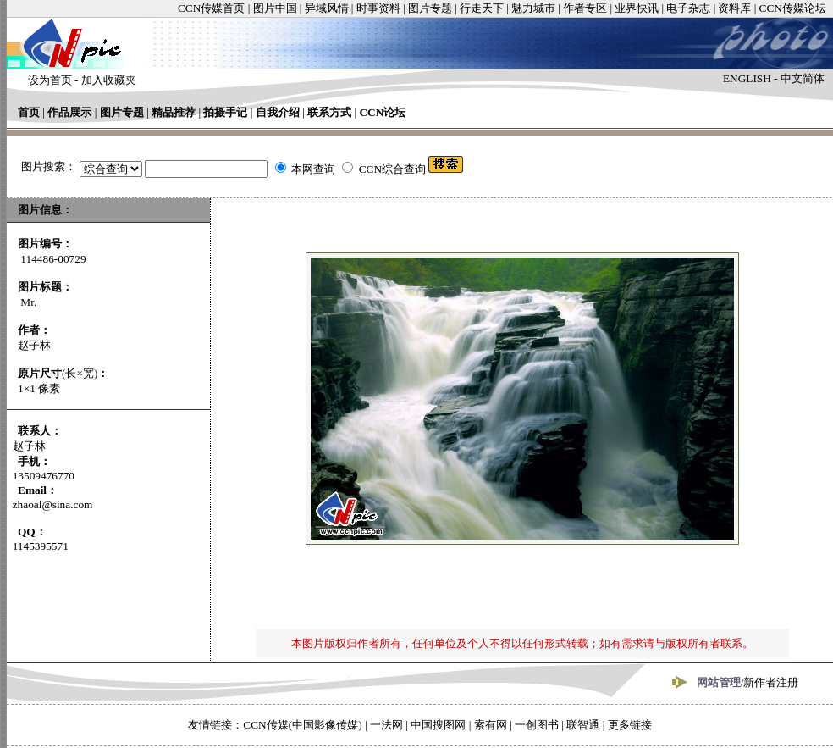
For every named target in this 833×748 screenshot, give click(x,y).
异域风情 (327, 8)
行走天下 (482, 8)
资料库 (734, 8)
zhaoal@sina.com (53, 504)
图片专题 (430, 8)
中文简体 (803, 78)
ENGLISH (747, 78)
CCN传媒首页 (211, 8)
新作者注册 (770, 682)
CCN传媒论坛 (792, 8)
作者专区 (585, 8)
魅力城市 (533, 8)
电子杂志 (688, 8)
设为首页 (50, 80)
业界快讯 (637, 8)
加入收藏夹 (108, 80)
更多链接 (630, 724)
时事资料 (378, 8)
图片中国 (275, 8)
